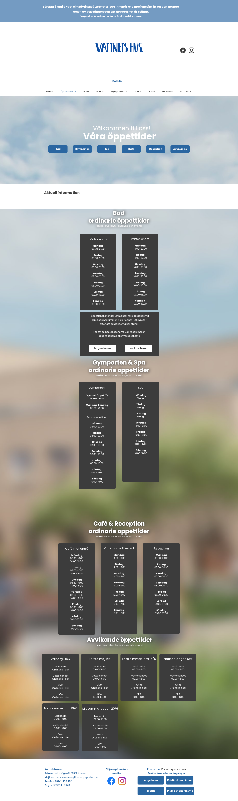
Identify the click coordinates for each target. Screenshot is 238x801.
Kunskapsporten (173, 769)
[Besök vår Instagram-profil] (191, 50)
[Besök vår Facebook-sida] (183, 50)
